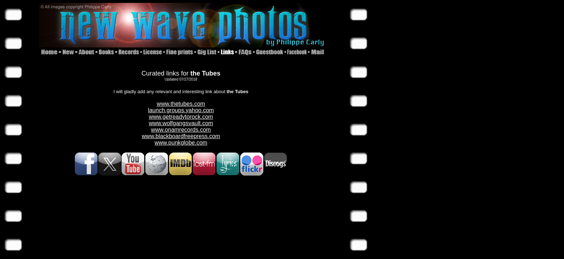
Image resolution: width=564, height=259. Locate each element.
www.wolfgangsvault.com (181, 123)
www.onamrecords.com (181, 130)
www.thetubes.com (181, 104)
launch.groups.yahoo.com (181, 110)
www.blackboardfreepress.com (181, 136)
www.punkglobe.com (181, 143)
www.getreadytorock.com (181, 117)
